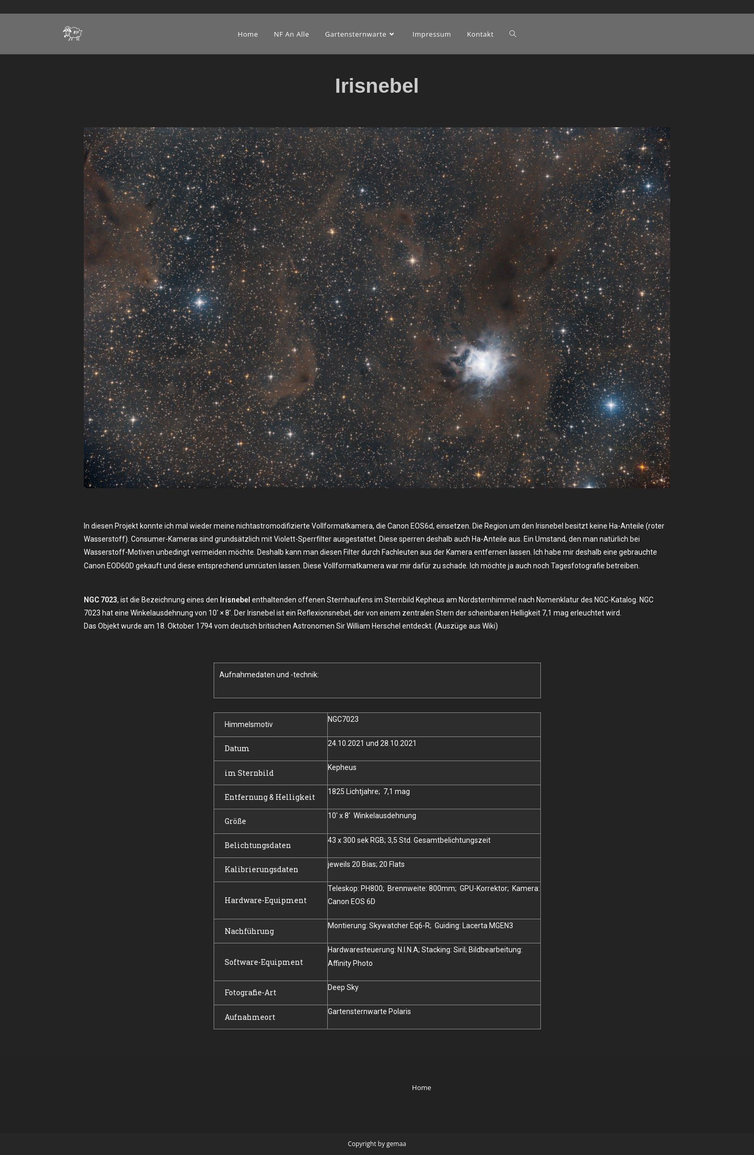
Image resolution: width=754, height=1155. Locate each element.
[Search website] (513, 34)
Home (421, 1087)
